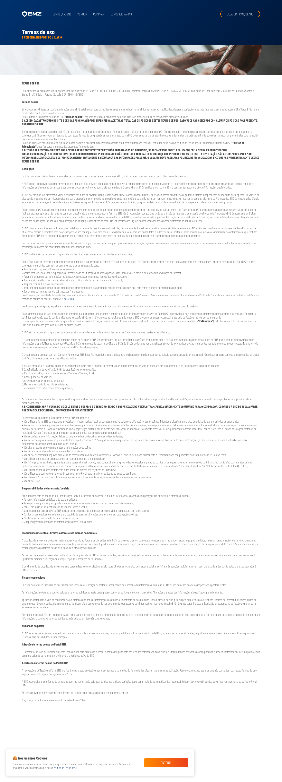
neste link (69, 299)
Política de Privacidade (65, 767)
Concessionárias (121, 14)
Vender (82, 14)
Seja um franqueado (240, 14)
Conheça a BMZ (61, 14)
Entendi (166, 762)
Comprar (98, 14)
